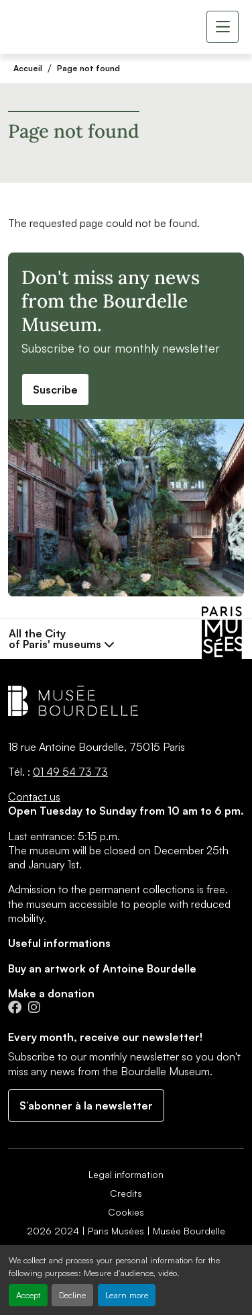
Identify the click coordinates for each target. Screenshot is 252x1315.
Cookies (126, 1212)
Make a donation (51, 993)
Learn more (126, 1294)
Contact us (34, 796)
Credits (126, 1193)
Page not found (88, 68)
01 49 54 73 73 (70, 771)
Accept (28, 1294)
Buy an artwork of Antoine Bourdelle (102, 968)
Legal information (126, 1174)
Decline (72, 1294)
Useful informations (59, 943)
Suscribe (55, 389)
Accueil (27, 68)
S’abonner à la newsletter (86, 1105)
